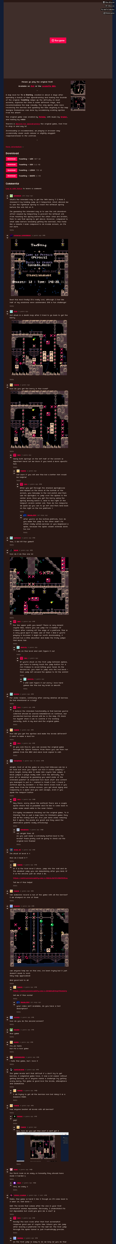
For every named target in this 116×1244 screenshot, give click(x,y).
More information (15, 147)
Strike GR (17, 850)
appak (16, 550)
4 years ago (26, 538)
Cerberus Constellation (22, 235)
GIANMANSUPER (19, 1057)
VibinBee (20, 1238)
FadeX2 (16, 385)
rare (19, 455)
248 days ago (27, 196)
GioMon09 (17, 538)
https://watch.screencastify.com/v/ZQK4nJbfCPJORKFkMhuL (40, 878)
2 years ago (37, 235)
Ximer (19, 1183)
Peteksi (20, 1116)
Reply (12, 230)
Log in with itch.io (14, 189)
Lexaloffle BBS (49, 86)
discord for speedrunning (28, 124)
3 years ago (23, 311)
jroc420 (17, 1017)
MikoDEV (17, 1030)
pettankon (17, 196)
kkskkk (16, 1042)
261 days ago (42, 515)
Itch (32, 86)
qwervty (24, 647)
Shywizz (17, 906)
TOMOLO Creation (20, 1195)
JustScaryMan (19, 1069)
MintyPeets (18, 761)
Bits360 (16, 694)
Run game (58, 40)
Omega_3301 (31, 515)
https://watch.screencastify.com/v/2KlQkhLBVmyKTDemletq (40, 991)
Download (12, 159)
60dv (15, 311)
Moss (16, 1169)
